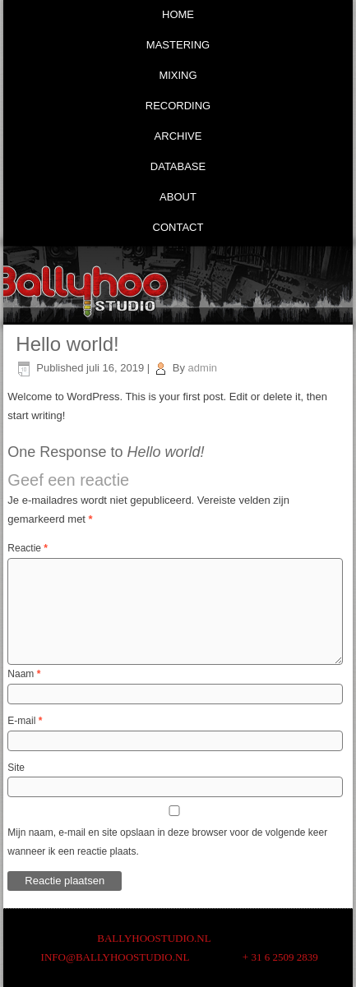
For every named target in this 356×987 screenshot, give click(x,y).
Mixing (177, 75)
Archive (178, 136)
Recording (178, 105)
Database (178, 166)
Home (178, 14)
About (178, 197)
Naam (23, 674)
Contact (178, 227)
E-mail (24, 720)
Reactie (27, 548)
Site (16, 767)
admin (202, 368)
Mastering (178, 45)
